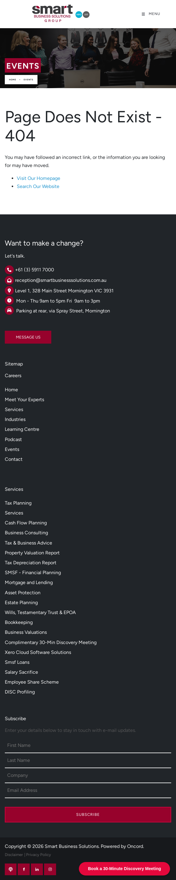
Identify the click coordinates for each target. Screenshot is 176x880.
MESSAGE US (17, 335)
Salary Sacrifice (21, 672)
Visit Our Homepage (38, 178)
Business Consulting (26, 532)
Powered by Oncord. (122, 846)
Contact (13, 459)
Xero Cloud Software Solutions (38, 652)
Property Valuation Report (32, 553)
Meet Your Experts (24, 399)
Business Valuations (26, 632)
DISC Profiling (20, 692)
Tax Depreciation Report (30, 562)
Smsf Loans (17, 662)
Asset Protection (22, 592)
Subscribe (88, 814)
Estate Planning (21, 602)
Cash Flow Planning (26, 523)
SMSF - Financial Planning (33, 572)
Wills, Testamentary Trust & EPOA (40, 612)
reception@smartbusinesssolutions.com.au (60, 280)
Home (12, 79)
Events (28, 79)
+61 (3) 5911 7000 (34, 270)
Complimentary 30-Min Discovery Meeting (51, 642)
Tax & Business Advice (28, 543)
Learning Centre (22, 429)
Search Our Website (38, 186)
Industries (15, 419)
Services (14, 409)
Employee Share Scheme (32, 682)
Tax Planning (18, 503)
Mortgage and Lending (29, 582)
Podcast (13, 439)
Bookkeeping (19, 622)
